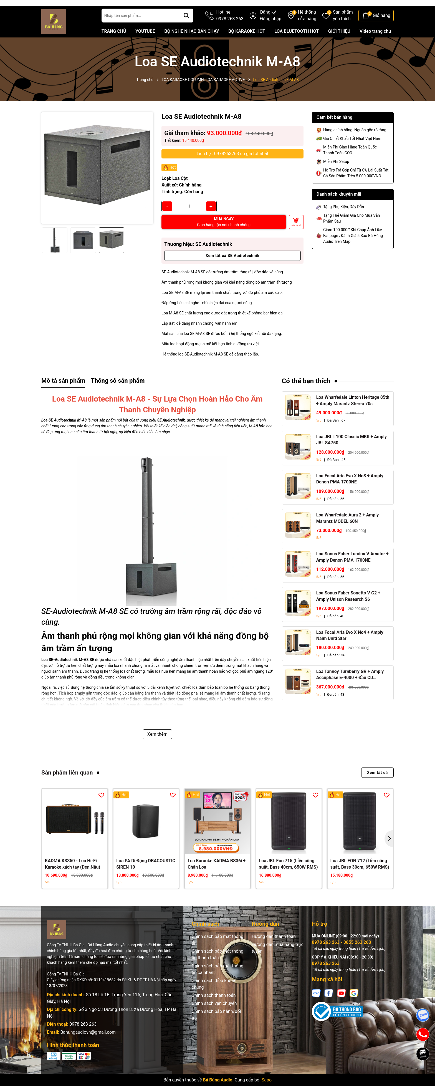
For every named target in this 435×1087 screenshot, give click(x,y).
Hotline (230, 32)
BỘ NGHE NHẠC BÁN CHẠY (191, 48)
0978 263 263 (83, 1041)
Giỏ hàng (381, 32)
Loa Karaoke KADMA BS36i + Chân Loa (217, 880)
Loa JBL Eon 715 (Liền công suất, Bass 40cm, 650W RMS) (288, 880)
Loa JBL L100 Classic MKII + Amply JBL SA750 (351, 456)
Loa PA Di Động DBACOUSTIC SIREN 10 (145, 880)
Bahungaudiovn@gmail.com (88, 1049)
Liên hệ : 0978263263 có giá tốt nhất (233, 170)
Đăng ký (268, 29)
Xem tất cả (377, 789)
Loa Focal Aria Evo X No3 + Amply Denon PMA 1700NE (349, 495)
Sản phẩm (343, 32)
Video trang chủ (375, 48)
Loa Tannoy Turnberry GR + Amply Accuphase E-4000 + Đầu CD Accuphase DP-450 (350, 692)
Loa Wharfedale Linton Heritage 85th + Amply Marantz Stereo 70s (353, 417)
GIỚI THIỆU (339, 48)
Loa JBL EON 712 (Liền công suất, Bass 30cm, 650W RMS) (359, 880)
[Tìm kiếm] (186, 32)
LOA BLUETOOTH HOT (296, 48)
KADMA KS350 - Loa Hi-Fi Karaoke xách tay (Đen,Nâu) (72, 880)
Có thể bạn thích (306, 398)
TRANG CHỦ (114, 48)
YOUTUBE (145, 48)
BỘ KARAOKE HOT (246, 48)
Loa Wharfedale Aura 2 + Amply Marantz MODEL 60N (347, 535)
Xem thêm (157, 750)
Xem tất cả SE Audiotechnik (233, 272)
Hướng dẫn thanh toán (274, 953)
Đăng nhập (270, 35)
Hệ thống (307, 32)
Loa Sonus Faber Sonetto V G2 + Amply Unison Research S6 (348, 613)
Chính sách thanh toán (214, 1012)
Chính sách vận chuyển (214, 1020)
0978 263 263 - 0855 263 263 (341, 959)
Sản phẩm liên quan (67, 789)
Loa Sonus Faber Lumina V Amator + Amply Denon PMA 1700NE (352, 573)
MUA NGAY (224, 239)
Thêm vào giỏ (296, 242)
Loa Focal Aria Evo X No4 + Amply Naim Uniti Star (349, 652)
